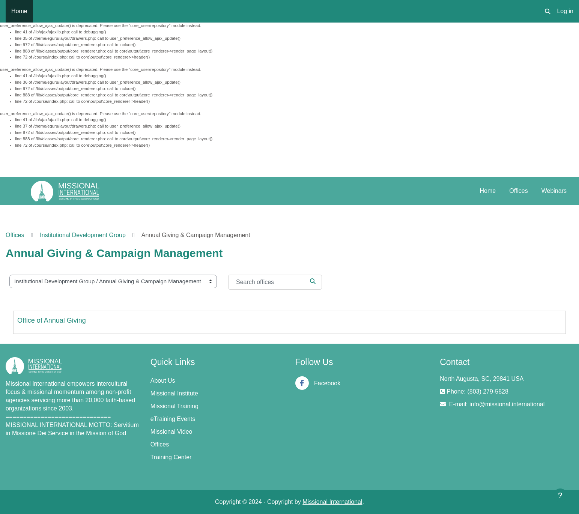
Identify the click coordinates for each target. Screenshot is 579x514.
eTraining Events (172, 419)
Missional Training (174, 406)
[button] (547, 11)
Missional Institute (174, 393)
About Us (162, 380)
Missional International (332, 502)
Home (488, 191)
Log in (565, 11)
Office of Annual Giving (51, 320)
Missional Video (171, 431)
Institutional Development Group (83, 235)
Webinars (554, 191)
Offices (518, 191)
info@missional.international (506, 404)
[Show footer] (560, 495)
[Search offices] (275, 282)
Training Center (171, 457)
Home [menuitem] (19, 11)
